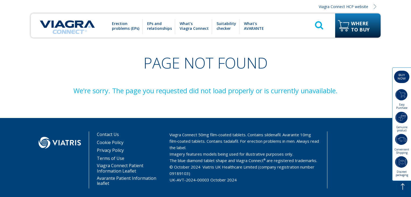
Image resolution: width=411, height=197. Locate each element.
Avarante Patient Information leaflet (126, 181)
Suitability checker (226, 26)
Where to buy (360, 26)
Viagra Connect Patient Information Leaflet (120, 168)
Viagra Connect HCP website (343, 6)
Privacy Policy (110, 150)
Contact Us (108, 134)
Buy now (402, 76)
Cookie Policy (110, 142)
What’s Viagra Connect (194, 26)
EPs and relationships (159, 26)
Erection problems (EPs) (125, 26)
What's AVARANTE (254, 26)
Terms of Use (110, 158)
